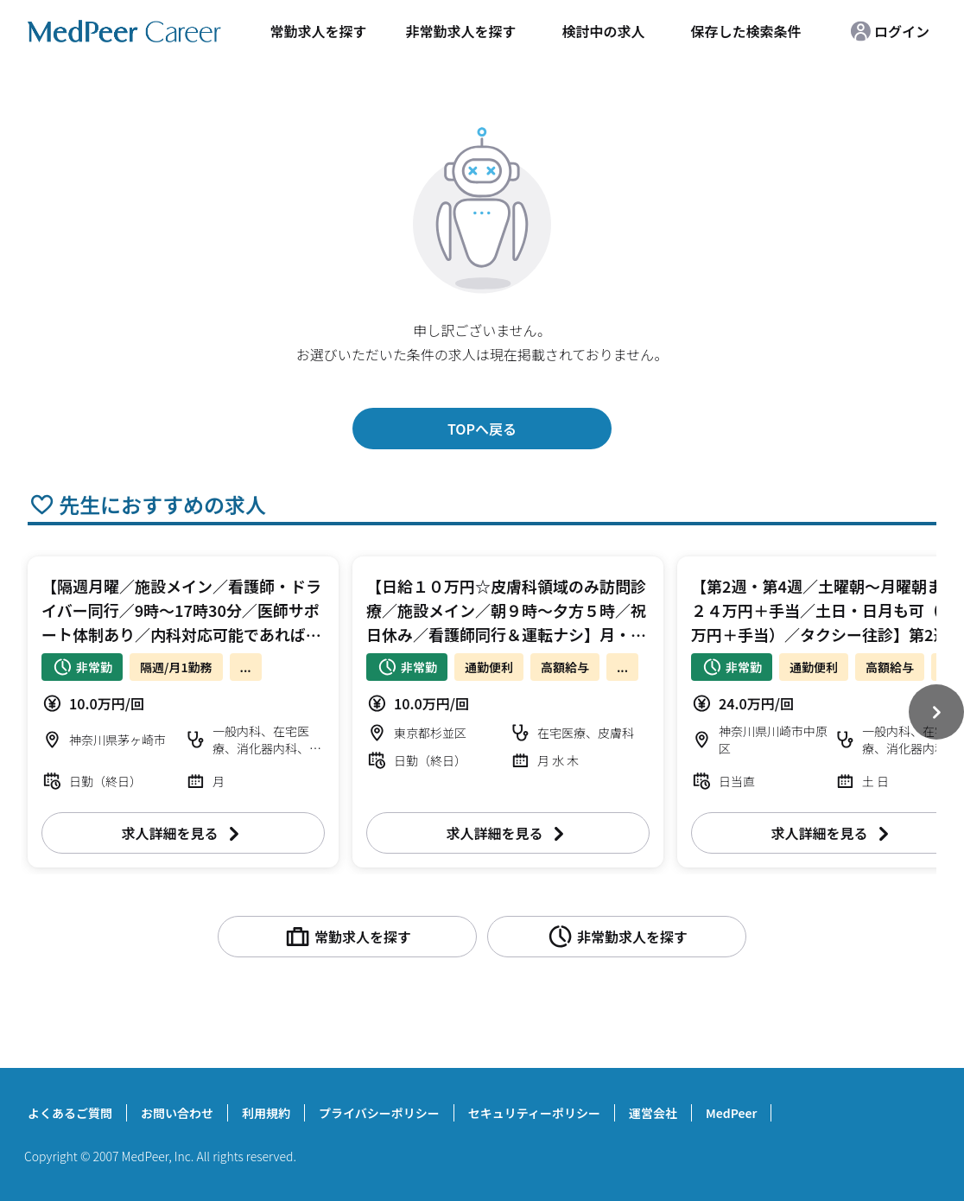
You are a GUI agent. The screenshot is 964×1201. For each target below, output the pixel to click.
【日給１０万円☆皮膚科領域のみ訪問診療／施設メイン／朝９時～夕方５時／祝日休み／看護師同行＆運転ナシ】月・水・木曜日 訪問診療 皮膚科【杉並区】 (506, 634)
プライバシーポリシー (379, 1113)
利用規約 (266, 1113)
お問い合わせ (177, 1113)
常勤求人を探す (318, 31)
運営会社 (653, 1113)
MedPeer (731, 1113)
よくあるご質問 (70, 1113)
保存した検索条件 (745, 31)
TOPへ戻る (482, 428)
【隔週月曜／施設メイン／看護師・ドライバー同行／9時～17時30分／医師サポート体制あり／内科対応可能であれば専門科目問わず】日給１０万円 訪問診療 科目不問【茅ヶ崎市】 (189, 634)
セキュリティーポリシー (534, 1113)
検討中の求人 (602, 31)
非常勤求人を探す (460, 31)
